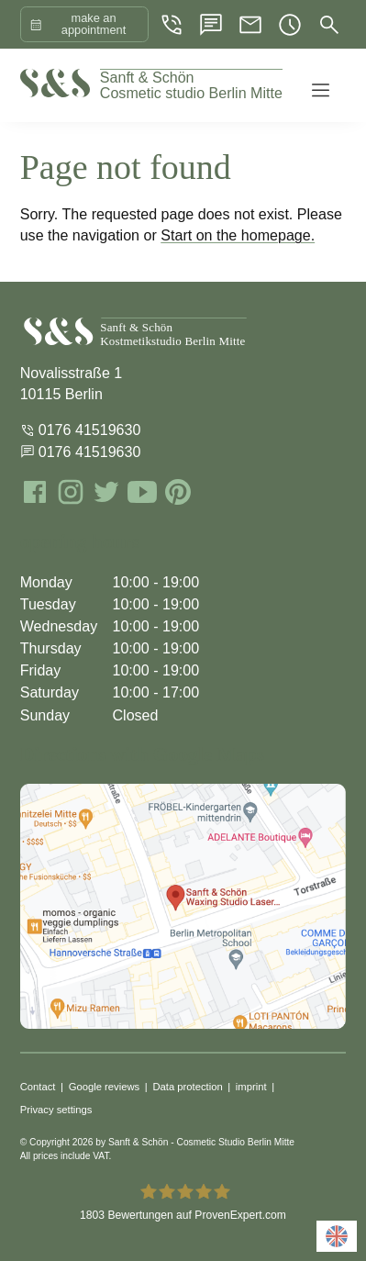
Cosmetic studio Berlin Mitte (191, 86)
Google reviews (104, 1086)
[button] (318, 85)
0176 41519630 (80, 429)
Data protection (187, 1086)
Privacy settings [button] (56, 1109)
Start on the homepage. (238, 235)
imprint (251, 1086)
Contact (38, 1086)
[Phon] (171, 24)
